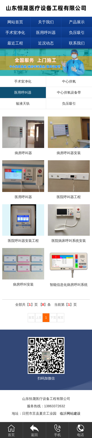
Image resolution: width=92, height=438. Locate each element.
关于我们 (46, 22)
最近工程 (15, 43)
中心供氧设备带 (69, 92)
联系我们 (77, 43)
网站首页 (15, 22)
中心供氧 (69, 81)
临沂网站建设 (70, 413)
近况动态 (46, 43)
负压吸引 (77, 32)
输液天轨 (23, 103)
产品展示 (77, 22)
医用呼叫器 (46, 32)
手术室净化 (15, 32)
